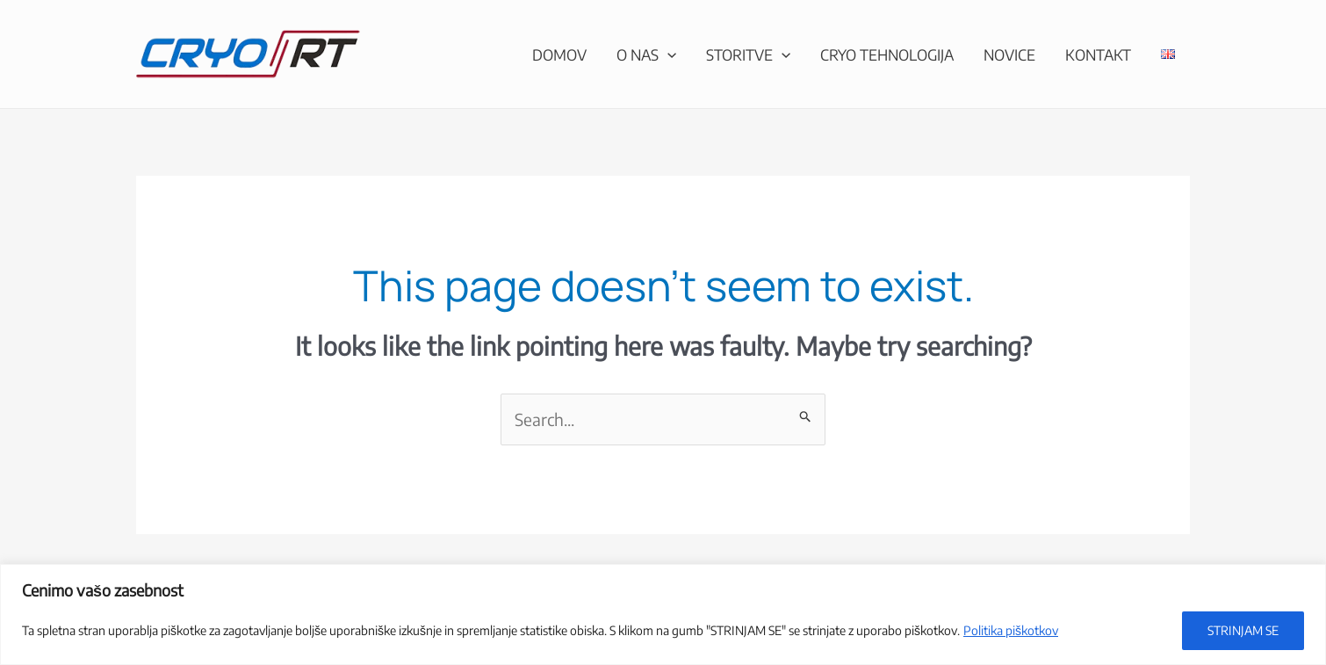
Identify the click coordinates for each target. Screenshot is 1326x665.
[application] (667, 54)
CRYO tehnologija (887, 54)
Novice (1009, 54)
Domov (559, 54)
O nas (646, 54)
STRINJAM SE (1243, 630)
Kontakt (1098, 54)
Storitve (748, 54)
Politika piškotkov (1010, 630)
